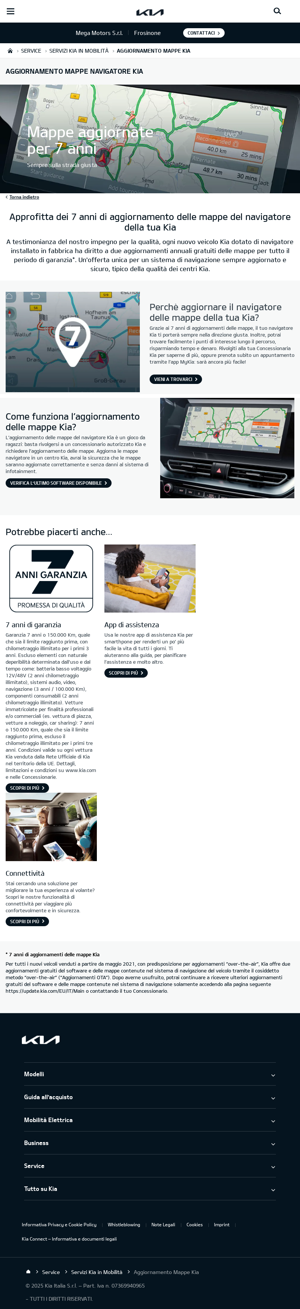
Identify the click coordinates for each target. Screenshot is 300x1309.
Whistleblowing (124, 1224)
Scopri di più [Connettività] (24, 921)
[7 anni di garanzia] (51, 580)
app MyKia (182, 362)
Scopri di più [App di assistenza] (123, 672)
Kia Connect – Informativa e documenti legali (69, 1238)
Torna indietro (24, 196)
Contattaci (201, 32)
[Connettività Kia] (51, 828)
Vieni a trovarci (173, 379)
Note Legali (163, 1224)
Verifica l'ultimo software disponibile (56, 482)
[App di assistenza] (150, 580)
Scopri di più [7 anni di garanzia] (24, 787)
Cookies (195, 1224)
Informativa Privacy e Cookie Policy (59, 1224)
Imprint (222, 1224)
